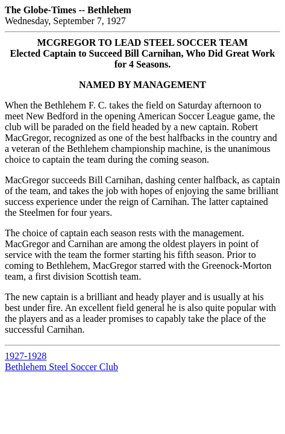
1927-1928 (25, 356)
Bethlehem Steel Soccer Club (61, 367)
